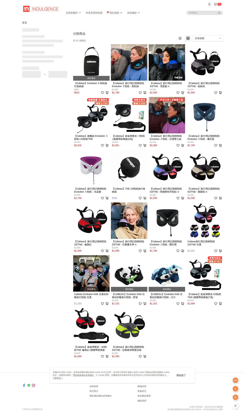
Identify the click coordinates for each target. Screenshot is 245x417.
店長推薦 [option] (199, 38)
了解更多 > (58, 378)
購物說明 (141, 386)
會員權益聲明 (144, 396)
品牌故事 (93, 386)
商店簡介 (93, 391)
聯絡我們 (141, 400)
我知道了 (181, 375)
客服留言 (141, 391)
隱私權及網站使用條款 (100, 396)
